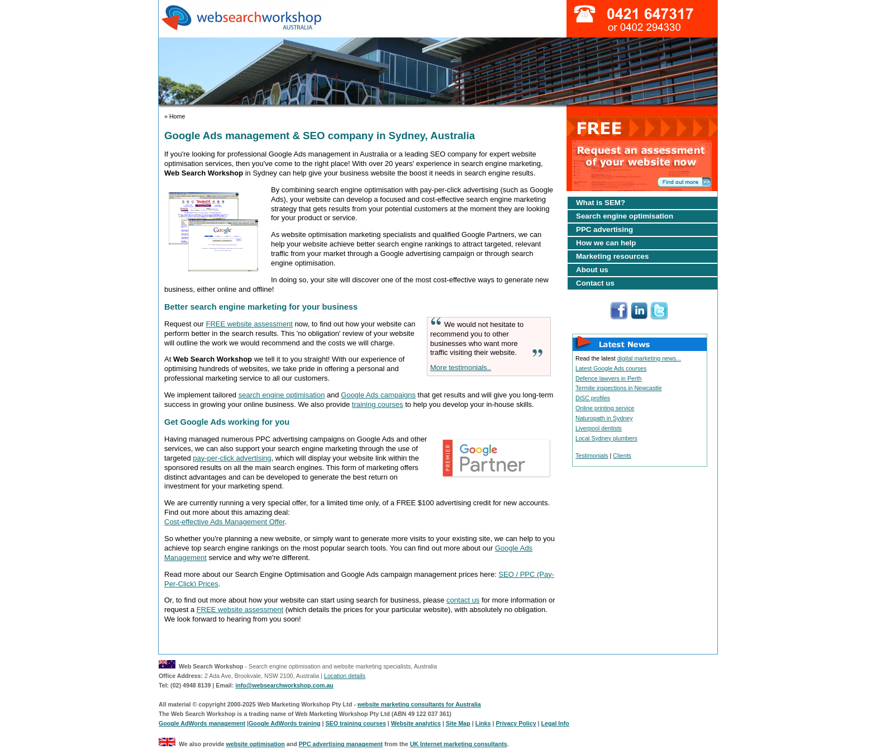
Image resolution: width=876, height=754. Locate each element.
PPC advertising (604, 229)
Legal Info (555, 723)
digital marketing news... (649, 358)
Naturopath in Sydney (603, 418)
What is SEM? (600, 202)
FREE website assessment (249, 324)
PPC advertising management (341, 744)
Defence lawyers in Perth (608, 378)
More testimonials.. (460, 367)
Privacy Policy (516, 723)
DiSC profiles (592, 398)
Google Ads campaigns (378, 395)
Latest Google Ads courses (610, 368)
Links (483, 723)
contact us (462, 600)
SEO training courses (355, 723)
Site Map (458, 723)
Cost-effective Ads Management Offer (224, 522)
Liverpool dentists (598, 428)
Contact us (595, 283)
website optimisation (255, 744)
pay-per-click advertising (232, 458)
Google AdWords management (202, 723)
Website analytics (416, 723)
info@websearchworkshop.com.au (284, 685)
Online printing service (604, 408)
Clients (622, 455)
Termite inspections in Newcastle (618, 388)
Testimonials (591, 455)
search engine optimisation (282, 395)
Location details (344, 675)
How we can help (606, 243)
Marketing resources (612, 256)
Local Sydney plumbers (606, 438)
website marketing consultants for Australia (419, 704)
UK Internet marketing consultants (458, 744)
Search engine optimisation (624, 216)
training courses (377, 404)
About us (592, 269)
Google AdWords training (284, 723)
